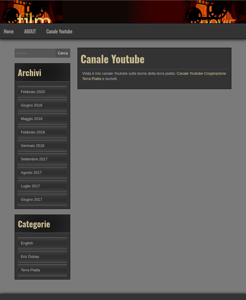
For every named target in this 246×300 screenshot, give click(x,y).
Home (8, 31)
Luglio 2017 (30, 186)
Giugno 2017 (31, 199)
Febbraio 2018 (33, 132)
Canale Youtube (60, 31)
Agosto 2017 (31, 172)
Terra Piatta (30, 270)
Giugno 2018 (31, 105)
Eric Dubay (30, 256)
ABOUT (30, 31)
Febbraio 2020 (33, 92)
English (27, 243)
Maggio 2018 (31, 118)
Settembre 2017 (34, 159)
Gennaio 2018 (32, 145)
